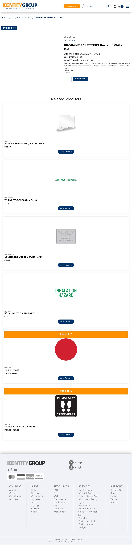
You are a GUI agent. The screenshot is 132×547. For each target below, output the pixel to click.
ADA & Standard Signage (25, 20)
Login (75, 483)
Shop (12, 20)
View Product (66, 154)
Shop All (35, 526)
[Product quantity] (68, 82)
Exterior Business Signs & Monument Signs (88, 526)
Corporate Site (72, 6)
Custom (35, 523)
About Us (14, 505)
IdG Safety (70, 43)
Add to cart (81, 81)
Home (6, 20)
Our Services (85, 505)
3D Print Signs (85, 508)
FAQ (55, 505)
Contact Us (116, 505)
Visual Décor (84, 520)
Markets (13, 514)
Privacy (114, 517)
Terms (113, 514)
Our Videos (15, 511)
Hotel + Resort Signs (88, 511)
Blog (56, 508)
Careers (13, 508)
